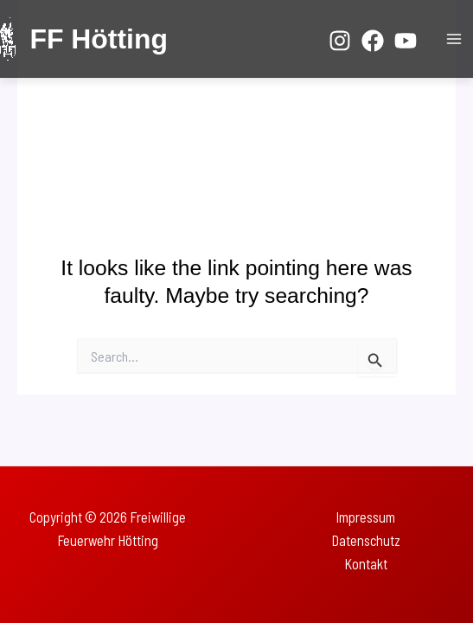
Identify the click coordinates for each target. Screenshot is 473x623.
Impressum (365, 517)
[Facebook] (372, 40)
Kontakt (365, 564)
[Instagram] (340, 40)
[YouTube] (405, 40)
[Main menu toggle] (453, 39)
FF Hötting (98, 39)
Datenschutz (365, 540)
